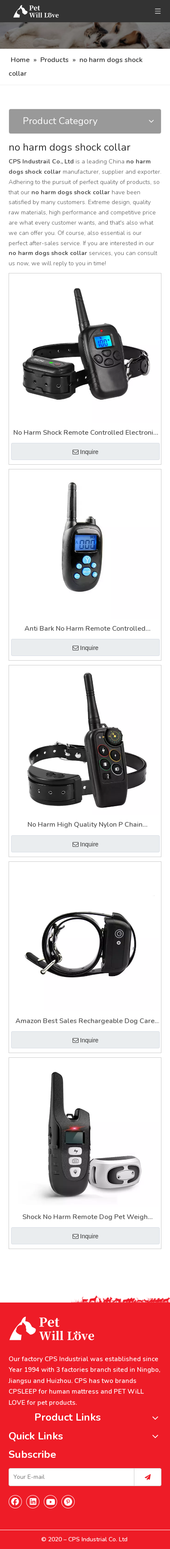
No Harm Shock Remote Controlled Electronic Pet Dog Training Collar (85, 433)
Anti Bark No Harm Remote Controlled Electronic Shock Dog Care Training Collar (85, 629)
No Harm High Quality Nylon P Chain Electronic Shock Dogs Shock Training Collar (85, 825)
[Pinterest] (68, 1501)
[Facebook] (15, 1501)
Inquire (86, 451)
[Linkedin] (33, 1501)
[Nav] (85, 35)
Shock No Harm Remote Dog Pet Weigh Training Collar (85, 1217)
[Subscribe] (147, 1477)
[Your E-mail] (69, 1477)
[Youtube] (51, 1501)
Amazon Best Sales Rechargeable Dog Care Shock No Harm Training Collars (85, 1021)
